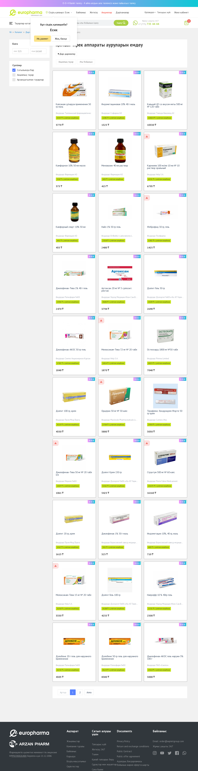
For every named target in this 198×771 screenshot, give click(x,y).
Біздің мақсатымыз (76, 761)
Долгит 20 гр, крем (65, 535)
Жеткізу (94, 12)
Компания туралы (75, 746)
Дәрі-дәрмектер (67, 55)
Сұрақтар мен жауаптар (104, 764)
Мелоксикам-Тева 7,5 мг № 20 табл (119, 351)
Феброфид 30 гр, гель (158, 228)
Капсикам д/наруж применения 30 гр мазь (73, 107)
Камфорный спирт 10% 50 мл (71, 228)
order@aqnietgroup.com (171, 741)
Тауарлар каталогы (22, 23)
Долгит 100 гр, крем (66, 412)
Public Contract (124, 751)
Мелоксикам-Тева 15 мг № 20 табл (73, 596)
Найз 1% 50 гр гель (111, 228)
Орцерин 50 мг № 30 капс (114, 412)
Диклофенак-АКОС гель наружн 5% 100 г (165, 659)
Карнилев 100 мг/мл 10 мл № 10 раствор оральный (163, 168)
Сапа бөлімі (97, 769)
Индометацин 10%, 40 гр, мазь (162, 535)
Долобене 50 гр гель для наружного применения (119, 659)
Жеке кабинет (181, 12)
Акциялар (106, 12)
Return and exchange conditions (133, 746)
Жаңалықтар (73, 741)
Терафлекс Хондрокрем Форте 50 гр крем (164, 413)
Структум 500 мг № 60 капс (161, 473)
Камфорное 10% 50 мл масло (71, 167)
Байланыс (81, 12)
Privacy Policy (123, 741)
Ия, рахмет (42, 38)
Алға (89, 693)
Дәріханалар (122, 12)
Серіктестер (73, 766)
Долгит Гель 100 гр (111, 596)
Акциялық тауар (65, 63)
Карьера (71, 756)
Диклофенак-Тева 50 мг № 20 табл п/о (74, 475)
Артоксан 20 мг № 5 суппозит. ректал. (116, 291)
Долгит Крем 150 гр (111, 473)
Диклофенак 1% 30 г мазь (114, 535)
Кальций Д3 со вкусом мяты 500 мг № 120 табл (165, 107)
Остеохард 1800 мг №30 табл (162, 351)
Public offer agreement (128, 756)
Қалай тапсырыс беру (103, 759)
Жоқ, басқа (61, 38)
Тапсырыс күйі (163, 12)
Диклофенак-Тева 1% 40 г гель (72, 289)
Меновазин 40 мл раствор (114, 167)
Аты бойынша (86, 63)
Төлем (95, 754)
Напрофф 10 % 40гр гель (159, 596)
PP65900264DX (19, 755)
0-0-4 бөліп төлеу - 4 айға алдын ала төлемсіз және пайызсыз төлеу (99, 3)
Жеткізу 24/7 (98, 749)
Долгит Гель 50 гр (156, 289)
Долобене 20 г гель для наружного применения (73, 659)
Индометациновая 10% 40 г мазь (118, 105)
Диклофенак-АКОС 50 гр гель (71, 351)
